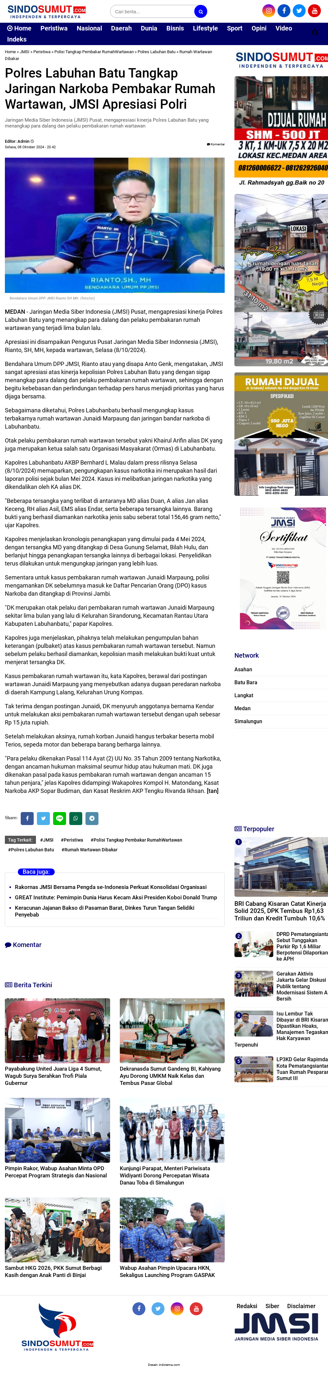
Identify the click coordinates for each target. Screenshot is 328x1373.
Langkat (243, 695)
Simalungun (248, 721)
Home (19, 28)
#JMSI (46, 840)
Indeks (17, 39)
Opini (259, 28)
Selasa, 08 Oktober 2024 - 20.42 (30, 147)
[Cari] (315, 32)
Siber (272, 1306)
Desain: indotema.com (164, 1365)
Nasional (89, 28)
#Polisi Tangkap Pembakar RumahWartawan (136, 840)
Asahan (243, 669)
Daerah (121, 28)
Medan (242, 708)
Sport (235, 28)
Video (284, 28)
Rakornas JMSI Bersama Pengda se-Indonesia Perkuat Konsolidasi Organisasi (111, 887)
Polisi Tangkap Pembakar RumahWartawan (94, 51)
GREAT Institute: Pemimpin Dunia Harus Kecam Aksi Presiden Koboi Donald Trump (116, 897)
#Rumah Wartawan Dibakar (90, 849)
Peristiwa (54, 28)
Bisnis (175, 28)
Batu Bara (245, 682)
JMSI (24, 51)
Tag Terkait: (20, 840)
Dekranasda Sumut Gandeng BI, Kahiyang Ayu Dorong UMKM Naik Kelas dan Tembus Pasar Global (170, 1075)
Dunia (149, 28)
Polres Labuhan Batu (156, 51)
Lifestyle (205, 28)
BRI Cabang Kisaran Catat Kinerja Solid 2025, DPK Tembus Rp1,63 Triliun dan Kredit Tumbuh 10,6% (280, 911)
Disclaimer (301, 1306)
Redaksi (247, 1306)
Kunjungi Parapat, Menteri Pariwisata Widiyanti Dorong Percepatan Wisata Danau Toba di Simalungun (165, 1175)
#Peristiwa (72, 840)
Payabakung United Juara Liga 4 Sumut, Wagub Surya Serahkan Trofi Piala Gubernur (53, 1075)
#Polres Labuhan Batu (31, 849)
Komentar (216, 144)
